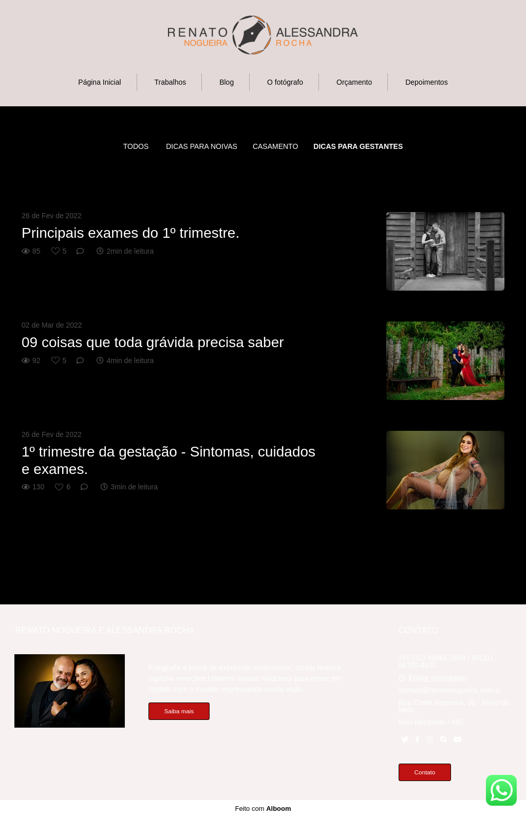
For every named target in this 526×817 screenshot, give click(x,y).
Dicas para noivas (201, 146)
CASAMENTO (275, 146)
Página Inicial (99, 82)
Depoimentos (426, 82)
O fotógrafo (285, 82)
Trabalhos (170, 82)
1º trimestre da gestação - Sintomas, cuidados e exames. (168, 460)
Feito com (263, 808)
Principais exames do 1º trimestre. (130, 233)
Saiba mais (179, 711)
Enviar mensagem (437, 677)
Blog (226, 82)
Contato (425, 772)
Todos (136, 146)
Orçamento (354, 82)
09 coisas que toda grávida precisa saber (155, 342)
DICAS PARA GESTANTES (358, 146)
